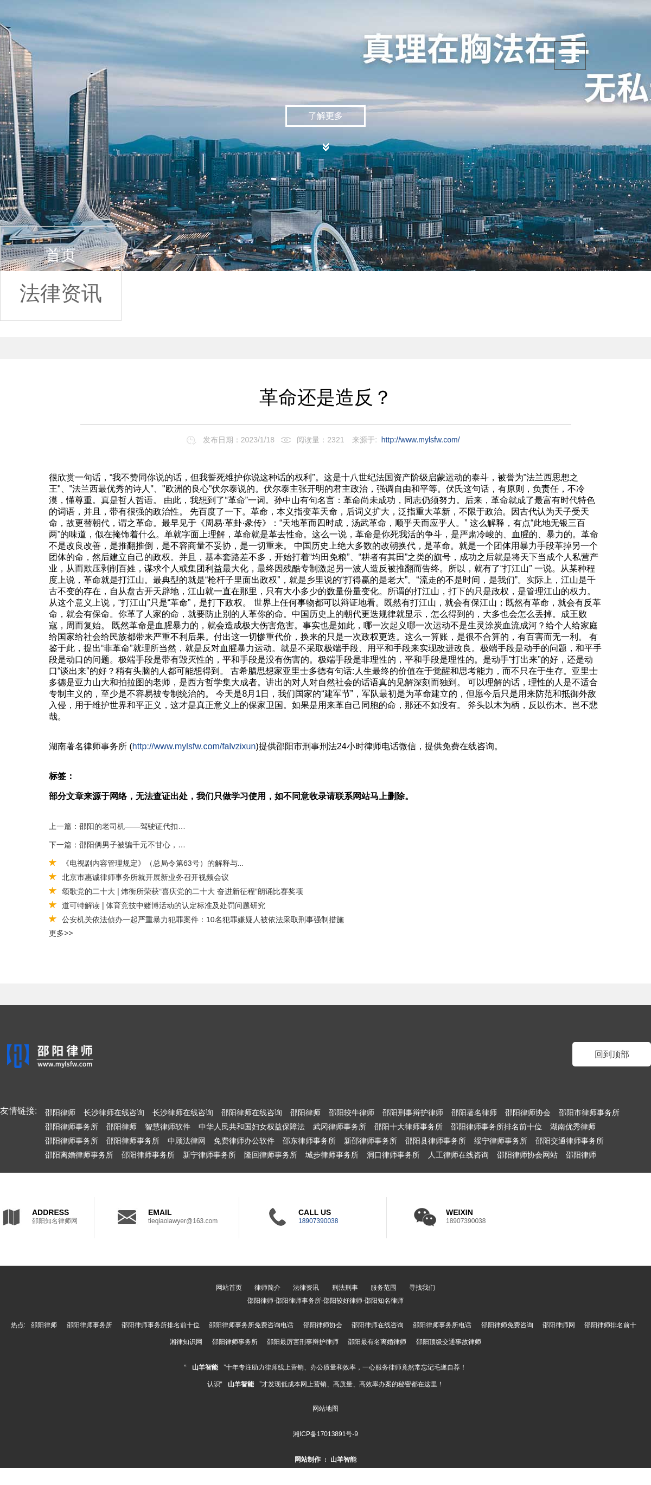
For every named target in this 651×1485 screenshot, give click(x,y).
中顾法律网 (187, 1140)
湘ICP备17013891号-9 (325, 1434)
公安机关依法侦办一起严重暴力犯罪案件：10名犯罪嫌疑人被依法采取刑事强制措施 (203, 919)
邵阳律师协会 (528, 1112)
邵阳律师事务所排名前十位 (496, 1126)
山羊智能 (205, 1367)
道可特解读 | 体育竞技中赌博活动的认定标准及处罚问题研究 (163, 905)
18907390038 (318, 1221)
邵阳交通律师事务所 (569, 1140)
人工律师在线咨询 (458, 1154)
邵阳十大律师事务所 (408, 1126)
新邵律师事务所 (370, 1140)
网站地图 (325, 1408)
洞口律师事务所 (393, 1154)
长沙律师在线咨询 (114, 1112)
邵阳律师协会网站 (527, 1154)
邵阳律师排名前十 (610, 1325)
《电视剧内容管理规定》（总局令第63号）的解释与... (153, 863)
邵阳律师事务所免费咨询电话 (251, 1325)
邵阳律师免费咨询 (507, 1325)
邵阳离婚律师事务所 (79, 1154)
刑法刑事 (345, 1287)
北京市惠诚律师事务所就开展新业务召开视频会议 (145, 877)
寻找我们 (422, 1287)
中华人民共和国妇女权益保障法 (252, 1126)
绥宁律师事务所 (500, 1140)
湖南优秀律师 (573, 1126)
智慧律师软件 (167, 1126)
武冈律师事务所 (339, 1126)
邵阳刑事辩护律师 (412, 1112)
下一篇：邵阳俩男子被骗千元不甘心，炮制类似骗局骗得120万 (118, 844)
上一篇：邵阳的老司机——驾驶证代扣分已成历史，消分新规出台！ (118, 826)
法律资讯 (61, 293)
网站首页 (229, 1287)
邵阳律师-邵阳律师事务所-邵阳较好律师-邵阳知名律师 (325, 1300)
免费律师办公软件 (244, 1140)
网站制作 (308, 1459)
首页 (61, 255)
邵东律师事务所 (309, 1140)
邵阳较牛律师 (351, 1112)
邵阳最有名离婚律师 (377, 1342)
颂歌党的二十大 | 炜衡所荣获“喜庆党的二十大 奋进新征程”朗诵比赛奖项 (182, 891)
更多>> (61, 933)
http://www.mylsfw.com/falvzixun (194, 746)
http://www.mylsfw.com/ (420, 439)
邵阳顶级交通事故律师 (448, 1342)
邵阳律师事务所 (71, 1126)
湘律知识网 (186, 1342)
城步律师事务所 (332, 1154)
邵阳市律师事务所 (589, 1112)
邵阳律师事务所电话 (442, 1325)
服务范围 (384, 1287)
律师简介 (267, 1287)
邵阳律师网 (558, 1325)
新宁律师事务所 (209, 1154)
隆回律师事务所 (270, 1154)
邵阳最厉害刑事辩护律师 (303, 1342)
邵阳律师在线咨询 (251, 1112)
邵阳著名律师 (474, 1112)
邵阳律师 (60, 1112)
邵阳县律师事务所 (435, 1140)
